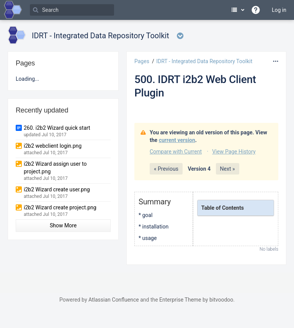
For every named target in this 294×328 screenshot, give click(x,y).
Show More (63, 225)
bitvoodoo (221, 300)
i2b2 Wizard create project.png (60, 207)
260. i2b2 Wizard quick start (57, 128)
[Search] (72, 10)
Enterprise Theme (180, 300)
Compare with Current (176, 151)
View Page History (233, 151)
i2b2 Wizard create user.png (57, 189)
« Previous (166, 169)
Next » (227, 169)
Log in (279, 10)
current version (177, 140)
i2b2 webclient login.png (53, 146)
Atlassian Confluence (113, 300)
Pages (141, 61)
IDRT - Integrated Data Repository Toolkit (204, 61)
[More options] (275, 61)
